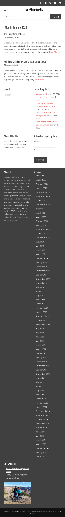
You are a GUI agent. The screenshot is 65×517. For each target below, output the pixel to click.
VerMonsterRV (34, 9)
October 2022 (42, 320)
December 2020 (43, 411)
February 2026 (42, 184)
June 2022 (40, 337)
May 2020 (40, 436)
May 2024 (40, 246)
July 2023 (40, 287)
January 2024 (41, 262)
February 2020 (42, 448)
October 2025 (42, 200)
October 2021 (41, 370)
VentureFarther (12, 478)
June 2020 (40, 432)
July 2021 (39, 382)
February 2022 (42, 353)
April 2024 (40, 250)
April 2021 (40, 395)
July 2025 (40, 209)
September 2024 (43, 238)
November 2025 (43, 196)
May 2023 (40, 295)
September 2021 (43, 374)
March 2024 (41, 254)
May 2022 (40, 341)
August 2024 (41, 242)
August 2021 (41, 378)
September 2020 (43, 423)
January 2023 (41, 312)
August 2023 (41, 283)
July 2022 (40, 333)
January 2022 (41, 357)
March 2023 (41, 304)
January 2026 (41, 188)
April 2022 (40, 345)
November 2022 (43, 316)
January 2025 (41, 225)
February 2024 (42, 258)
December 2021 (42, 362)
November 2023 (43, 271)
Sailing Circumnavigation (16, 475)
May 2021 (40, 390)
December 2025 (43, 192)
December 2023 (43, 267)
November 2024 (43, 229)
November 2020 (43, 415)
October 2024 (41, 233)
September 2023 (43, 279)
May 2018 (40, 457)
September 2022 (43, 324)
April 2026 (40, 176)
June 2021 (40, 386)
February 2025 (42, 221)
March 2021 (41, 399)
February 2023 (42, 308)
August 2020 (41, 428)
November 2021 (42, 366)
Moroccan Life (42, 94)
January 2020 (41, 452)
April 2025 (40, 213)
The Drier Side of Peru (14, 34)
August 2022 (41, 328)
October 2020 (42, 419)
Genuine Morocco (43, 97)
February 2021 (42, 403)
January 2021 (41, 407)
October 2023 (42, 275)
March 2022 (41, 349)
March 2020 (41, 444)
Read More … (54, 52)
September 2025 (43, 205)
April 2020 (40, 440)
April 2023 (40, 300)
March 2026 (41, 180)
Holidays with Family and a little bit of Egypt (25, 61)
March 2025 (41, 217)
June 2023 (40, 291)
